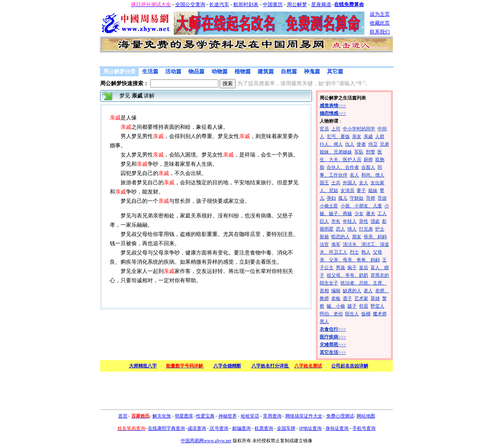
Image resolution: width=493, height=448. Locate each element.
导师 (370, 198)
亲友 (356, 136)
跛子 (352, 306)
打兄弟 (366, 229)
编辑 (335, 290)
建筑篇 (266, 71)
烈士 (354, 252)
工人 (382, 213)
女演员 (347, 190)
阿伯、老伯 (331, 314)
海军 (335, 244)
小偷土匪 (329, 206)
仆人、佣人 (331, 144)
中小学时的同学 (359, 128)
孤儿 (342, 198)
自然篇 (289, 71)
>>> (333, 105)
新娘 (324, 236)
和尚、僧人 (372, 175)
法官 (324, 244)
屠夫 (370, 213)
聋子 (347, 298)
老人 (368, 290)
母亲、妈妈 (375, 236)
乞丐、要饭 (338, 136)
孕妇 (331, 198)
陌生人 (352, 314)
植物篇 (243, 71)
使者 (361, 144)
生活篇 (150, 71)
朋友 (356, 236)
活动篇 (173, 71)
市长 (335, 221)
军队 (359, 152)
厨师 (368, 159)
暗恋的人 (340, 236)
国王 (324, 182)
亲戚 (368, 136)
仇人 (349, 144)
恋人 (340, 229)
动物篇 (219, 71)
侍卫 (372, 144)
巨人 (324, 221)
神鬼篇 (312, 71)
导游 (382, 198)
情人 (352, 229)
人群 (379, 136)
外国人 (350, 182)
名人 (354, 175)
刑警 (370, 152)
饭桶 (366, 314)
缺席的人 (352, 290)
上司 (335, 128)
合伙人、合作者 (343, 167)
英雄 (375, 298)
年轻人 (350, 221)
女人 (363, 182)
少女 (359, 213)
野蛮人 (377, 306)
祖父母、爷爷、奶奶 (347, 275)
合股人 (368, 167)
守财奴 (357, 198)
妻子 (361, 190)
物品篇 (196, 71)
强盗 (375, 221)
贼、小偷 (336, 306)
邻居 (363, 306)
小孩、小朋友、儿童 (361, 206)
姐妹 (372, 190)
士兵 (335, 182)
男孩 (340, 267)
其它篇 (335, 71)
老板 (335, 298)
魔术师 (380, 314)
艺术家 (361, 298)
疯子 (352, 267)
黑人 (324, 321)
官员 (324, 128)
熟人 (366, 252)
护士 (379, 229)
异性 (363, 221)
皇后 (363, 267)
